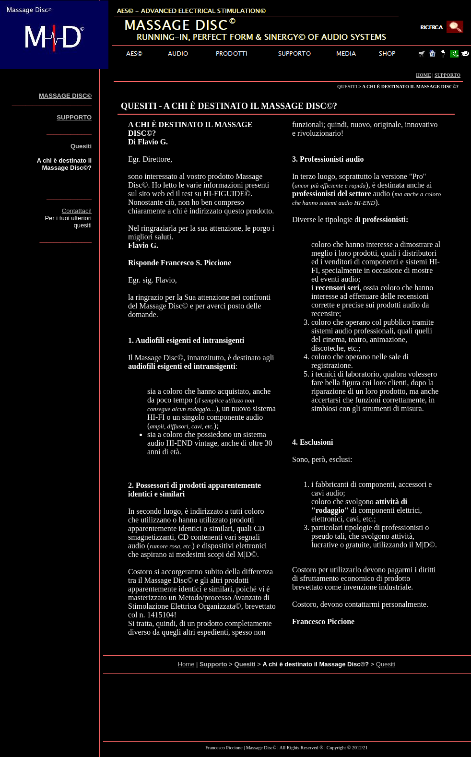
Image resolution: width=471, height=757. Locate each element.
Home (186, 664)
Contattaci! (77, 210)
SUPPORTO (447, 75)
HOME (423, 75)
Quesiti (81, 146)
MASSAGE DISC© (65, 95)
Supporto (213, 664)
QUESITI (347, 86)
